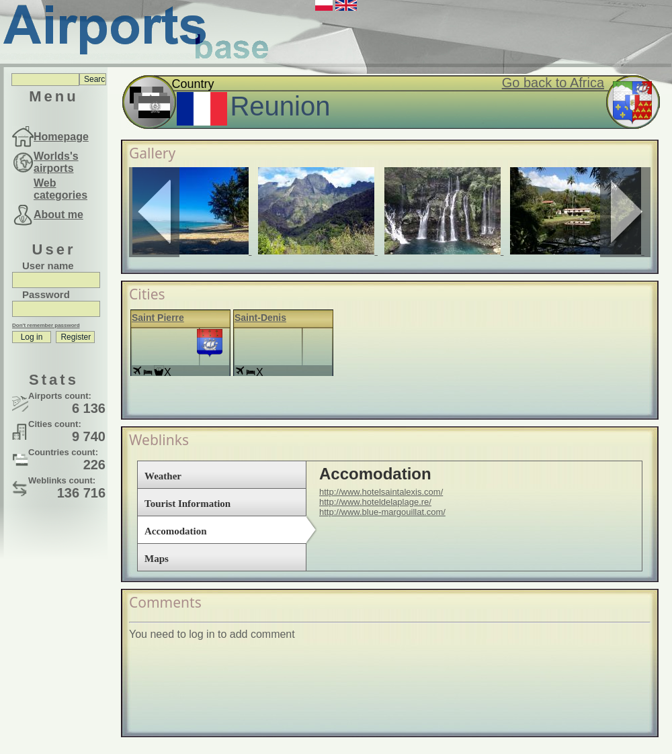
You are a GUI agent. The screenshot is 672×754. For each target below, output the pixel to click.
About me (58, 214)
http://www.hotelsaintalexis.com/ (381, 492)
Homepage (61, 136)
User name (48, 265)
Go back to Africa (553, 82)
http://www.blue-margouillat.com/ (382, 512)
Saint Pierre (158, 317)
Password (46, 294)
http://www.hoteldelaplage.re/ (375, 502)
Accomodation (175, 531)
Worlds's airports (56, 162)
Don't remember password (46, 325)
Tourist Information (187, 503)
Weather (162, 476)
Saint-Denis (260, 317)
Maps (156, 558)
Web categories (60, 189)
